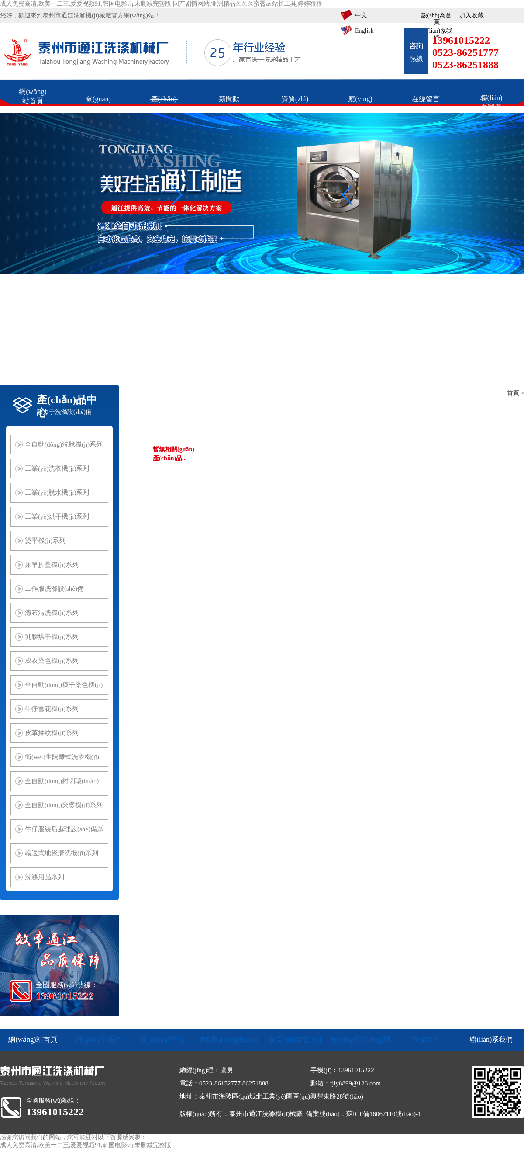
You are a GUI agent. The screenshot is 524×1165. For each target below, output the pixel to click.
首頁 (513, 393)
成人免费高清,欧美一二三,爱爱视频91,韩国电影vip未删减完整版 (85, 1145)
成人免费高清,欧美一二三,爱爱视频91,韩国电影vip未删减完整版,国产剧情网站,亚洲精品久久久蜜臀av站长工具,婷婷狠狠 (161, 3)
